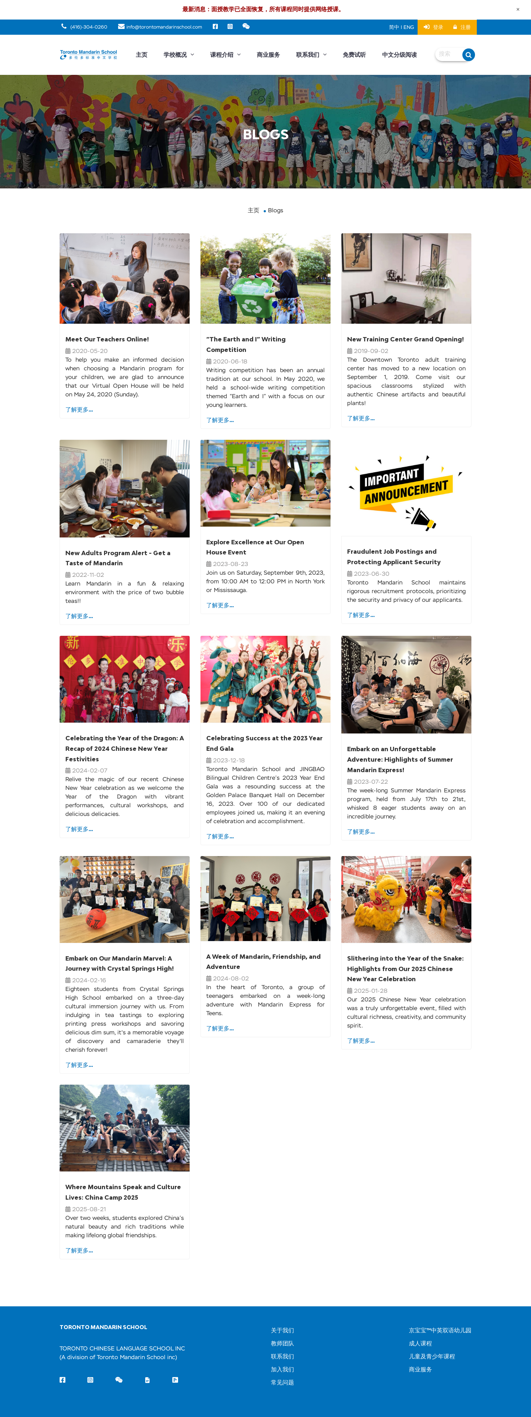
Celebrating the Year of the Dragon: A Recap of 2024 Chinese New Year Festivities (124, 749)
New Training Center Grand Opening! (405, 339)
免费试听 (354, 54)
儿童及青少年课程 (432, 1357)
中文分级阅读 (399, 54)
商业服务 (268, 54)
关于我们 (282, 1331)
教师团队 (282, 1344)
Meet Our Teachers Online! (107, 339)
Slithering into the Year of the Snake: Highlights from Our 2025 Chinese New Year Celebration (405, 969)
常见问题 (282, 1383)
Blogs (275, 211)
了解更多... (79, 409)
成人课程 (420, 1344)
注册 (462, 27)
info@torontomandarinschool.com (160, 27)
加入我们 (282, 1370)
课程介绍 (225, 54)
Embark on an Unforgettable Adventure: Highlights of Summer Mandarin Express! (400, 759)
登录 (433, 27)
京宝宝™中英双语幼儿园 (440, 1331)
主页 (141, 54)
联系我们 (311, 54)
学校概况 (179, 54)
